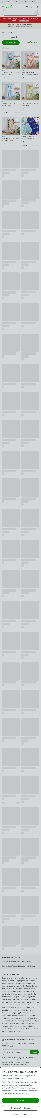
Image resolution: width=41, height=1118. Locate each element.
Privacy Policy (21, 1093)
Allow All (20, 1100)
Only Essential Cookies (20, 1108)
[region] (20, 1092)
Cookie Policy (7, 1093)
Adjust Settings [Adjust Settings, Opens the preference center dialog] (20, 1114)
